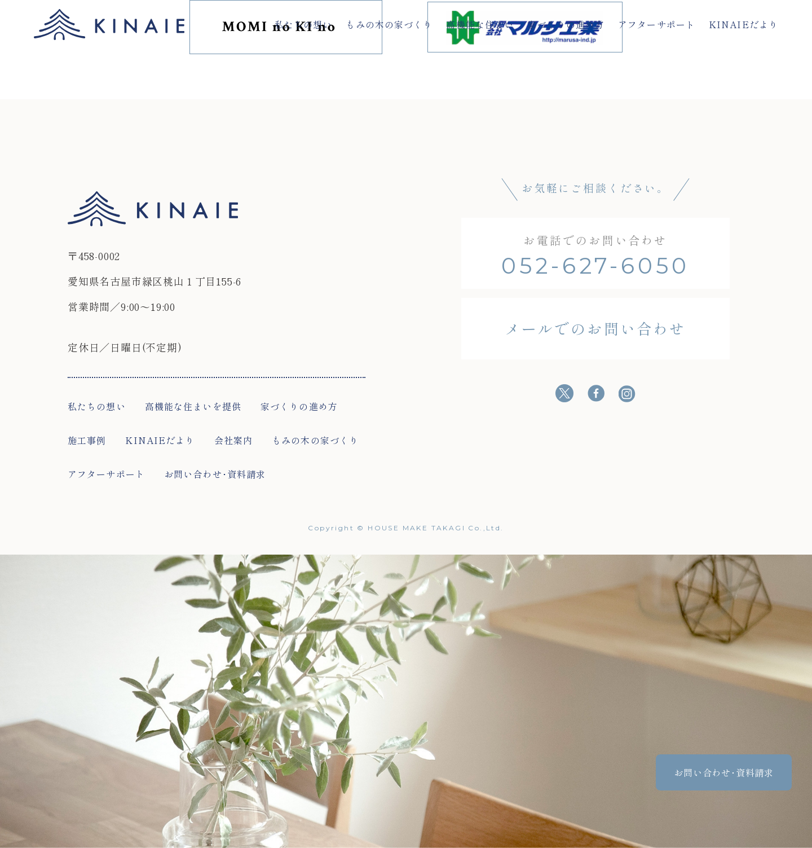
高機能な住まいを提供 (193, 406)
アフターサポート (656, 24)
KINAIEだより (743, 24)
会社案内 (233, 440)
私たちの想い (304, 24)
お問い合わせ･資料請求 (215, 474)
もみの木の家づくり (389, 24)
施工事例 (87, 440)
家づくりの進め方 (565, 24)
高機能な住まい (480, 24)
